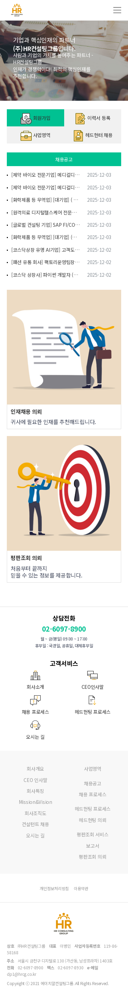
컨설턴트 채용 (35, 824)
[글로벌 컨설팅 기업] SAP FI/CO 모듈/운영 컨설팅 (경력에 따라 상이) (45, 224)
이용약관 (81, 888)
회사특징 (35, 790)
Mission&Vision (35, 801)
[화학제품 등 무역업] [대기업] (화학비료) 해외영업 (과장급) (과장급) (45, 237)
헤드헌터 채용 (93, 135)
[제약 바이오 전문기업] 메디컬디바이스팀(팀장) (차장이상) (45, 187)
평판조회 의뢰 (92, 856)
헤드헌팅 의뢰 (92, 820)
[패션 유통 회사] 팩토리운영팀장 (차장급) (45, 262)
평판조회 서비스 (93, 834)
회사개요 (35, 768)
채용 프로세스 (92, 794)
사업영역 (35, 135)
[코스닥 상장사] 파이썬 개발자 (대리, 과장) (45, 274)
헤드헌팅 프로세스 (93, 808)
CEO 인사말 (35, 779)
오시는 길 (35, 835)
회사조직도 (35, 813)
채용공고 (92, 783)
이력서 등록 (92, 118)
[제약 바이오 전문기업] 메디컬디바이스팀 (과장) (45, 174)
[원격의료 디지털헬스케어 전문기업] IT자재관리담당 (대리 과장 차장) (45, 212)
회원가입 (35, 118)
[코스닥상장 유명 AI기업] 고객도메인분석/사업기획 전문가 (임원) (45, 249)
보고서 (92, 845)
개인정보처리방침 (54, 888)
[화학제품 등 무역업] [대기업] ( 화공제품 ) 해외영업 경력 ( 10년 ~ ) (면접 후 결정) (45, 199)
